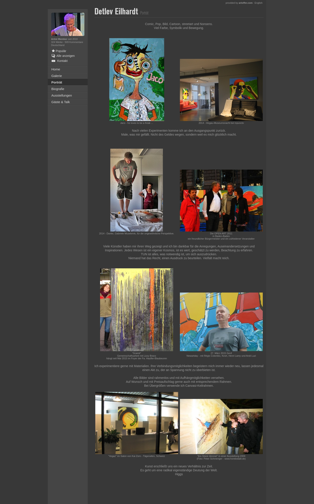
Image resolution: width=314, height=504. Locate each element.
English (258, 3)
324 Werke (57, 42)
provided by (239, 3)
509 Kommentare (74, 42)
